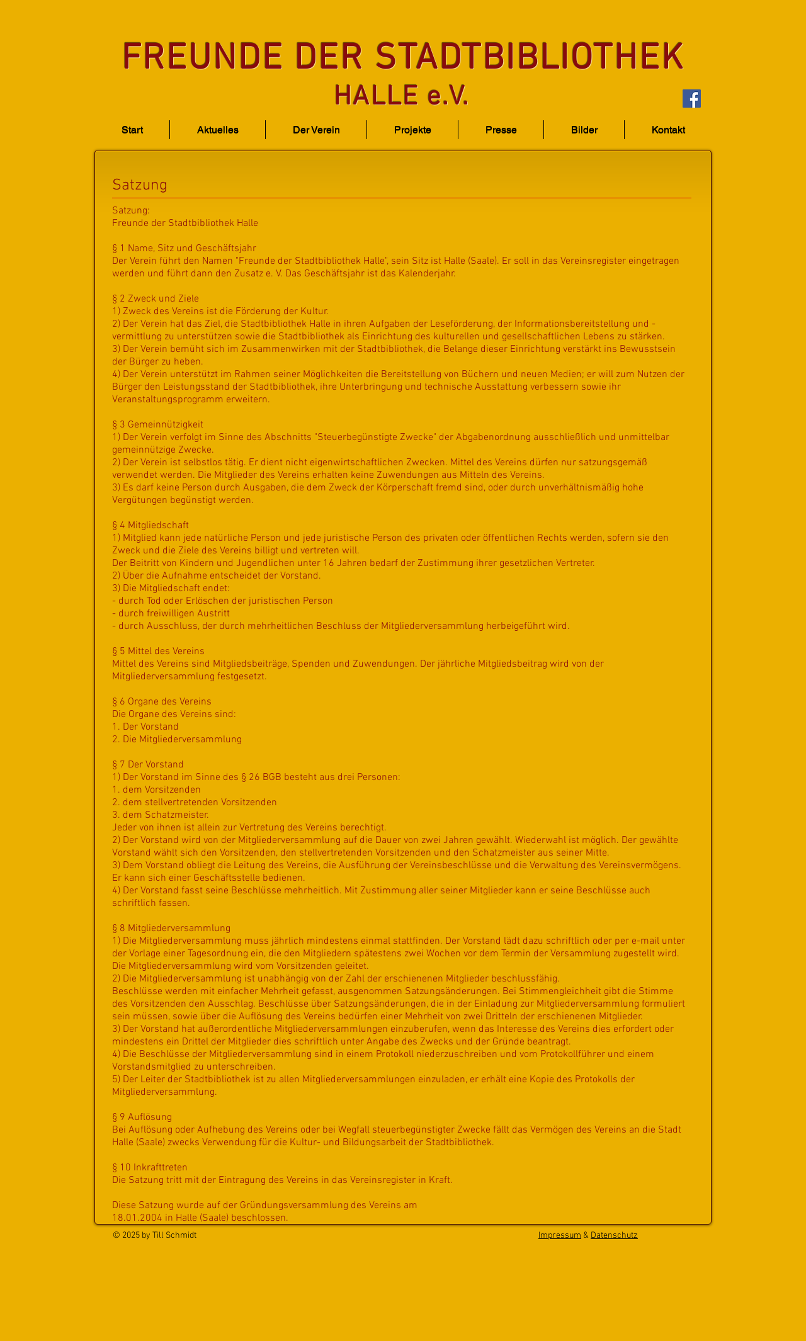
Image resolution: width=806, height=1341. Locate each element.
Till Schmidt (174, 1235)
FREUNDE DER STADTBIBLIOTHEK (403, 59)
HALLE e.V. (401, 97)
